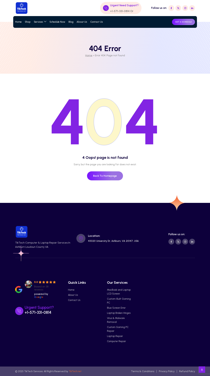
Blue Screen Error (116, 307)
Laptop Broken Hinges (119, 313)
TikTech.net (75, 371)
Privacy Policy (167, 371)
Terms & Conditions (142, 371)
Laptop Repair (115, 336)
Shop (28, 21)
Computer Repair (116, 341)
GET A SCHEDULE (183, 22)
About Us (82, 21)
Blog (70, 21)
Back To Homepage (105, 175)
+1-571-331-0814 (120, 11)
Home (18, 21)
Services (38, 21)
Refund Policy (187, 371)
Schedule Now (57, 21)
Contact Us (96, 21)
